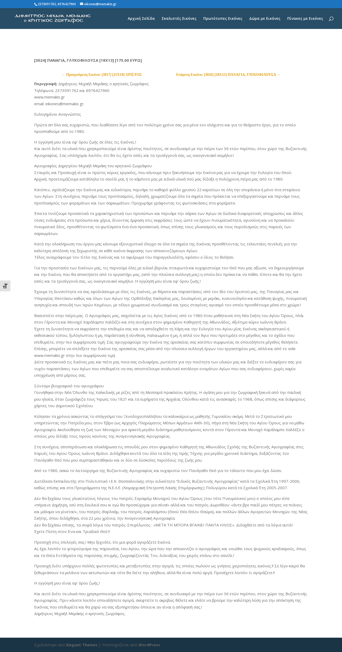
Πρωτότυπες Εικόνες (222, 19)
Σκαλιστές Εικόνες (179, 19)
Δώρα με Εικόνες (264, 19)
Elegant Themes (81, 644)
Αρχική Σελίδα (141, 19)
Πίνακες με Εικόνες (305, 19)
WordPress (149, 644)
